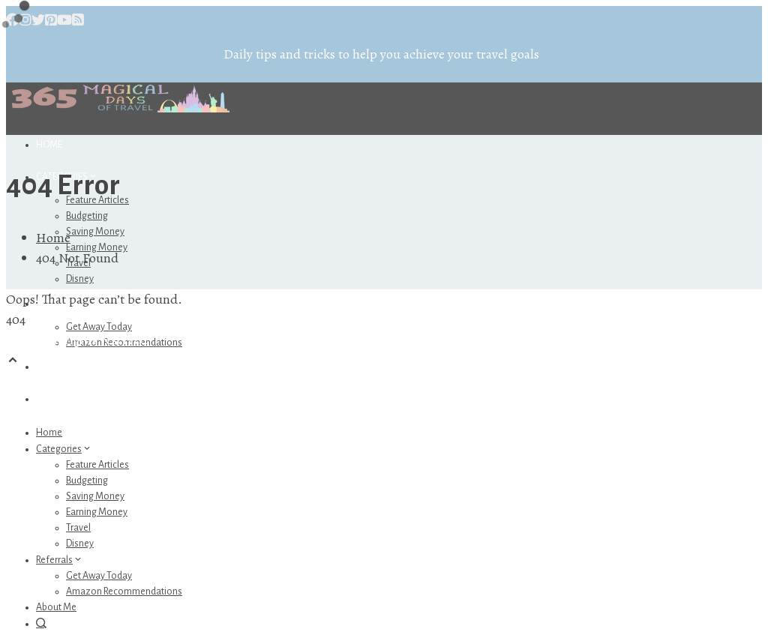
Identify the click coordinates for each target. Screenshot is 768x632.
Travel (78, 528)
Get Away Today (99, 327)
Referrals (59, 560)
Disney (80, 279)
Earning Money (97, 512)
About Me (58, 366)
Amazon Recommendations (124, 591)
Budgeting (87, 216)
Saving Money (95, 231)
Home (49, 144)
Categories (64, 449)
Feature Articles (97, 465)
